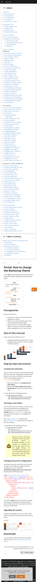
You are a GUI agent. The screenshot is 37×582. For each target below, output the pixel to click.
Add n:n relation (8, 64)
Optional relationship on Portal (13, 231)
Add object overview (10, 140)
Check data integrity (10, 115)
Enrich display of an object (12, 128)
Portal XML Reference (10, 211)
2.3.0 (18, 304)
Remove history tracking (11, 187)
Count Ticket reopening (11, 169)
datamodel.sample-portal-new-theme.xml (17, 475)
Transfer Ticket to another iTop (13, 178)
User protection (8, 102)
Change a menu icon (10, 222)
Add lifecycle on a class (11, 86)
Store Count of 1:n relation (12, 180)
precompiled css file (11, 420)
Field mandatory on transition (13, 88)
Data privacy (31, 581)
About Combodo (19, 581)
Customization (13, 302)
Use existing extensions (11, 37)
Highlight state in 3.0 (10, 151)
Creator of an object (10, 70)
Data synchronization (10, 176)
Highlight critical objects (11, 149)
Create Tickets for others (11, 216)
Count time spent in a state (12, 80)
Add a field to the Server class (13, 53)
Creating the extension (12, 248)
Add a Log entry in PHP (11, 77)
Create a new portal (10, 229)
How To (19, 288)
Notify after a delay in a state (12, 82)
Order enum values (9, 142)
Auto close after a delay (11, 189)
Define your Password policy (12, 97)
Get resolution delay (10, 184)
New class (7, 62)
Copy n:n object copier (10, 165)
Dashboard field (9, 60)
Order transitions (9, 144)
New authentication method (12, 100)
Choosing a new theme (13, 250)
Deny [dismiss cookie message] (12, 576)
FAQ (6, 581)
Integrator (16, 292)
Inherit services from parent (12, 196)
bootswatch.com (19, 412)
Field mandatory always (11, 57)
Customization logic (12, 41)
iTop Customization (8, 35)
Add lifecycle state (9, 182)
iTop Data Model (9, 17)
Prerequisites (8, 242)
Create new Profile (9, 93)
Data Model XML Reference (14, 42)
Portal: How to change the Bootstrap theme (15, 240)
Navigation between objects (12, 133)
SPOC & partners (9, 202)
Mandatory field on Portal (11, 213)
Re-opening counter (10, 185)
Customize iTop (9, 30)
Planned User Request (10, 193)
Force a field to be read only (12, 109)
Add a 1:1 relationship (10, 66)
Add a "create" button (10, 223)
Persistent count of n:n (11, 175)
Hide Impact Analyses (10, 135)
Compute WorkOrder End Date (13, 167)
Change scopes (8, 218)
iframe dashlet (8, 126)
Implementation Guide (10, 32)
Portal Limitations (9, 209)
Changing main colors (10, 158)
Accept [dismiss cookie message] (20, 576)
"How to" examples (8, 49)
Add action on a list (10, 137)
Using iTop (6, 12)
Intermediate (9, 297)
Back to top (26, 552)
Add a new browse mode (11, 225)
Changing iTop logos (10, 146)
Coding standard (11, 44)
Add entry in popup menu (11, 124)
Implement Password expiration (13, 99)
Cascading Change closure (12, 200)
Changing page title (10, 131)
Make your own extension (11, 39)
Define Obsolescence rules (12, 118)
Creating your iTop (8, 24)
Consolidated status (10, 73)
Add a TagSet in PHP (10, 75)
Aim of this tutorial (9, 244)
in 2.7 (19, 151)
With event (9, 117)
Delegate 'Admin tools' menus (13, 95)
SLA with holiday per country (12, 198)
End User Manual (9, 14)
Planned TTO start (9, 191)
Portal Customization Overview (13, 207)
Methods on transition (10, 91)
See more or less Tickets (11, 214)
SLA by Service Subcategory (12, 195)
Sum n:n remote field (10, 173)
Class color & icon (9, 155)
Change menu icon (9, 153)
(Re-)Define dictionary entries (12, 55)
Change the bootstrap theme (12, 220)
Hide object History (10, 138)
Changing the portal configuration (16, 251)
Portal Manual (8, 16)
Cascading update (9, 171)
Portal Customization (9, 205)
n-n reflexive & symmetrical (12, 68)
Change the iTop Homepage (12, 122)
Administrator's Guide (10, 21)
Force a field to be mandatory (13, 107)
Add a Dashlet (8, 227)
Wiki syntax (9, 46)
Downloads (7, 255)
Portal (7, 302)
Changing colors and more (12, 147)
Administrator (9, 292)
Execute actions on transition (12, 90)
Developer (8, 293)
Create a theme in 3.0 (10, 160)
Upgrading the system (12, 253)
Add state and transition (11, 79)
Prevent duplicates (9, 120)
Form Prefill (7, 113)
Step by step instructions (11, 246)
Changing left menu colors (12, 157)
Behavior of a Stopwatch (11, 84)
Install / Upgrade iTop (10, 26)
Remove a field (8, 59)
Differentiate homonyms (11, 129)
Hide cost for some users (11, 111)
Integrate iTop (8, 28)
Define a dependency (10, 71)
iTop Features (8, 19)
